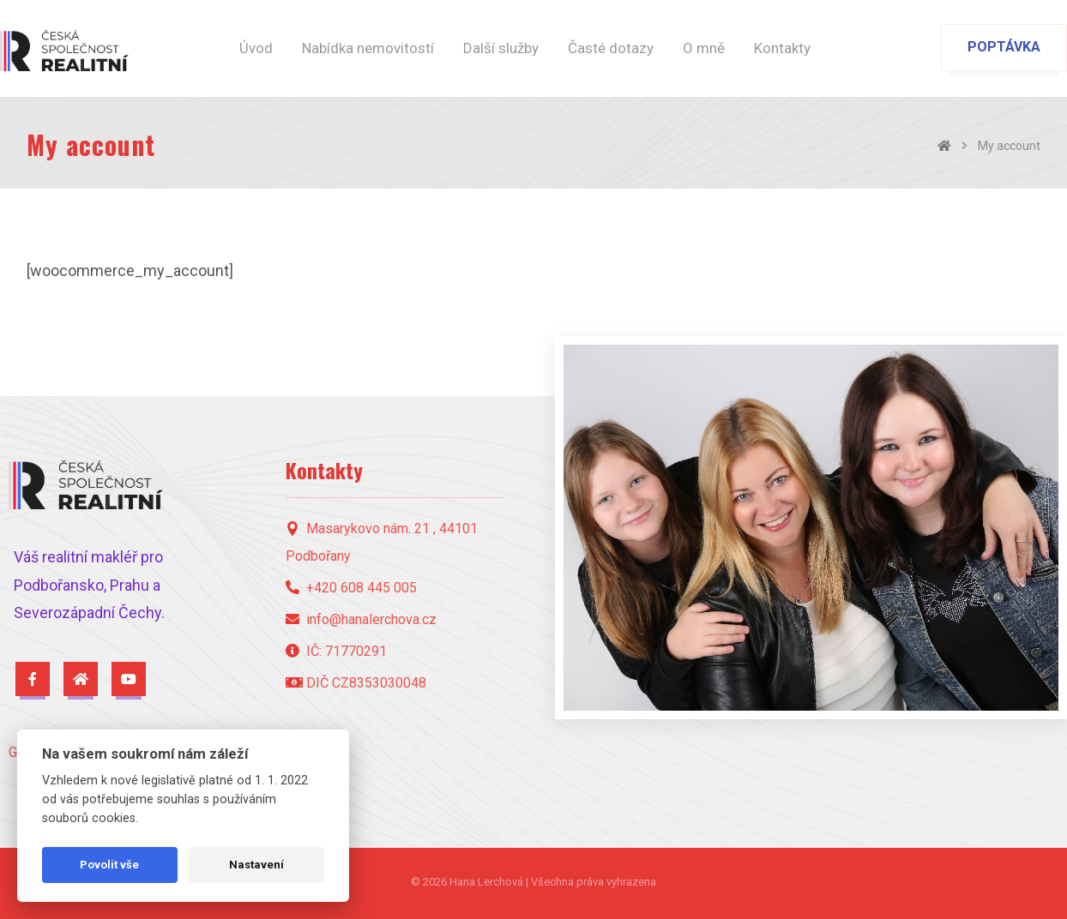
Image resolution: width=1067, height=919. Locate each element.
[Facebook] (32, 679)
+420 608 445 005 (351, 588)
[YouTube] (129, 679)
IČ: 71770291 (336, 651)
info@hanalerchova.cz (361, 619)
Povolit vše (109, 864)
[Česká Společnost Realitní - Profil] (80, 679)
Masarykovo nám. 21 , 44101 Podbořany (382, 542)
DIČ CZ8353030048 (356, 683)
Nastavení (256, 864)
